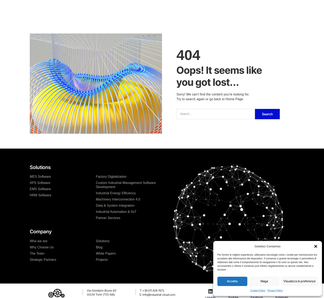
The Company (105, 7)
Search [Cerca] (267, 114)
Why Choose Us (42, 247)
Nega (264, 281)
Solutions (103, 241)
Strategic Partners (43, 259)
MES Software (40, 176)
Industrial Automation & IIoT (116, 211)
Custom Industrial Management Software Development (126, 185)
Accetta (232, 281)
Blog (99, 247)
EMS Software (40, 189)
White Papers (106, 253)
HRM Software (40, 195)
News (171, 7)
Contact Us (190, 7)
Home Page (234, 99)
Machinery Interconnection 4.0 (118, 199)
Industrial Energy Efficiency (116, 193)
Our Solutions (132, 7)
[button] (316, 246)
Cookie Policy (257, 290)
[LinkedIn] (210, 291)
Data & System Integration (115, 205)
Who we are (38, 241)
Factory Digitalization (111, 176)
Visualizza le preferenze (300, 281)
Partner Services (108, 218)
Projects (154, 7)
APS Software (40, 183)
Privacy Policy (275, 290)
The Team (37, 253)
